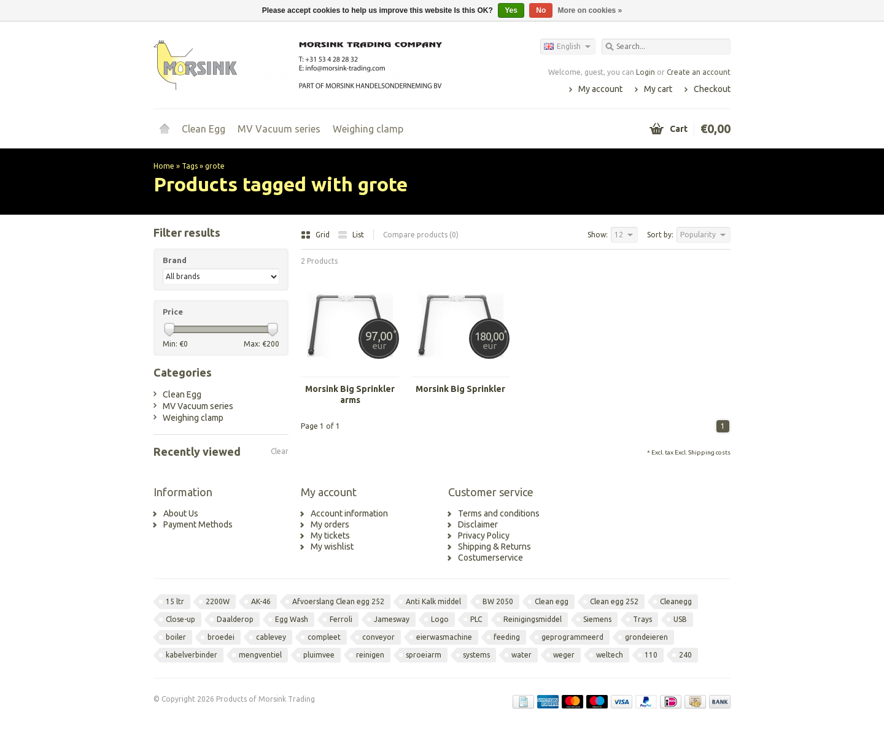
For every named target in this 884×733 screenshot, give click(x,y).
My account (600, 89)
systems (476, 655)
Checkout (712, 89)
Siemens (597, 619)
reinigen (370, 655)
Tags (190, 166)
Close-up (180, 619)
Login (645, 72)
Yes (511, 10)
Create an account (699, 72)
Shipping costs (709, 452)
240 (685, 655)
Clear (280, 451)
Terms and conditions (499, 513)
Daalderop (235, 619)
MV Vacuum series (279, 128)
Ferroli (341, 619)
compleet (324, 637)
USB (680, 619)
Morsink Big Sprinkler (460, 389)
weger (564, 655)
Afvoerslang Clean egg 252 (338, 601)
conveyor (378, 637)
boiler (176, 637)
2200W (218, 601)
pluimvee (319, 655)
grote (215, 166)
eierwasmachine (444, 637)
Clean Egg (203, 128)
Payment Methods (198, 524)
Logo (440, 619)
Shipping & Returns (494, 546)
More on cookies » (590, 10)
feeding (507, 637)
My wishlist (332, 546)
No (541, 10)
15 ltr (175, 601)
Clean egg (551, 601)
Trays (642, 619)
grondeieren (646, 637)
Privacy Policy (484, 535)
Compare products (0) (421, 235)
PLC (476, 619)
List (351, 235)
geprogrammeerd (572, 637)
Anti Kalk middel (433, 601)
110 (651, 655)
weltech (609, 655)
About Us (180, 513)
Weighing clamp (368, 128)
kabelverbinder (191, 655)
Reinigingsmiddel (532, 619)
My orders (330, 524)
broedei (221, 637)
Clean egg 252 (614, 601)
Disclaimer (478, 524)
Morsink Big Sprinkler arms (350, 394)
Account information (349, 513)
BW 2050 (498, 601)
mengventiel (260, 655)
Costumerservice (490, 557)
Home (164, 129)
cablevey (271, 637)
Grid (316, 235)
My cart (658, 89)
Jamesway (391, 619)
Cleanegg (676, 601)
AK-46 (261, 601)
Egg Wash (291, 619)
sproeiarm (423, 655)
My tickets (330, 535)
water (521, 655)
